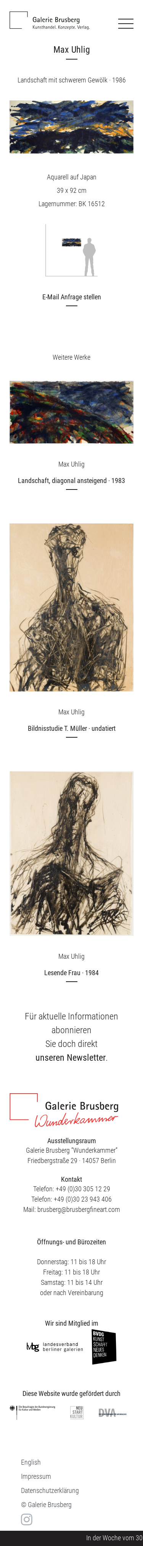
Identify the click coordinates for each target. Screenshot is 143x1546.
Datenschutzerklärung (50, 1490)
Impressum (36, 1476)
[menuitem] (31, 1462)
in (26, 1520)
